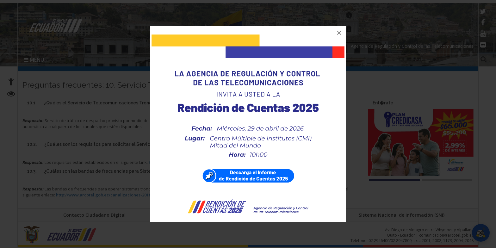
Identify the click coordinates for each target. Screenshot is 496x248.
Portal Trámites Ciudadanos (247, 215)
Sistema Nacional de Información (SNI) (401, 215)
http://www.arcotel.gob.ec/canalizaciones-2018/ (104, 195)
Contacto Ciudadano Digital (94, 215)
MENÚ (34, 59)
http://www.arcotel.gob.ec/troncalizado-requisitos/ (200, 162)
